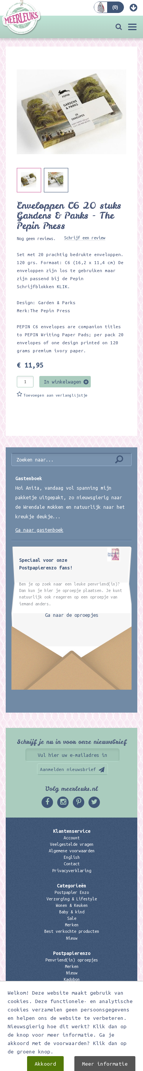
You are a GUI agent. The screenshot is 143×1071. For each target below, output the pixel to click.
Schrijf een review (84, 237)
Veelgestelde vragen (71, 844)
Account (72, 838)
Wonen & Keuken (72, 905)
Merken (72, 925)
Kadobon (72, 979)
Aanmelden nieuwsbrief (68, 769)
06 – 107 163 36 (72, 1021)
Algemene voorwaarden (72, 850)
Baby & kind (71, 912)
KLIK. (63, 286)
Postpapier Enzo (72, 892)
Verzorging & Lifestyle (72, 899)
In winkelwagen (62, 381)
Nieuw (71, 938)
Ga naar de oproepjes (71, 615)
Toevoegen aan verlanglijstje (56, 395)
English (72, 857)
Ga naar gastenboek (39, 529)
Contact (72, 863)
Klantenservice (71, 831)
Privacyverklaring (71, 870)
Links (71, 986)
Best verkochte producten (71, 931)
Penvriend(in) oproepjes (71, 960)
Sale (71, 918)
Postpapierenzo (71, 953)
